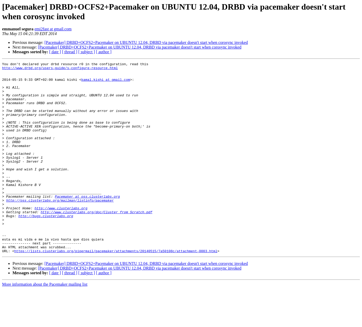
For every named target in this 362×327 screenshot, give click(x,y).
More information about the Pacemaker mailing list (44, 322)
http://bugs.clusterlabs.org (45, 247)
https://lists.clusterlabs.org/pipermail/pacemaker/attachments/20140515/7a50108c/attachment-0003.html (115, 289)
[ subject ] (86, 52)
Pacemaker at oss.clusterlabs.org (87, 223)
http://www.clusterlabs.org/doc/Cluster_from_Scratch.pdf (96, 242)
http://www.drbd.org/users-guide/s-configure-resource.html (60, 69)
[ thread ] (69, 52)
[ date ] (55, 52)
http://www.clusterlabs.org (61, 237)
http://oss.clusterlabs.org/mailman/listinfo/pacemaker (60, 228)
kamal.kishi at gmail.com (105, 83)
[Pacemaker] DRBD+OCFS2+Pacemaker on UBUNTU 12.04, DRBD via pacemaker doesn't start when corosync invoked (146, 42)
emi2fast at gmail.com (53, 29)
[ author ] (104, 52)
